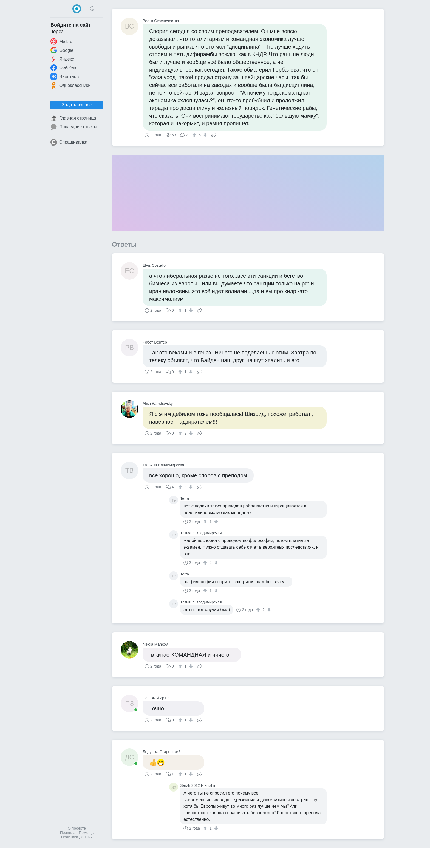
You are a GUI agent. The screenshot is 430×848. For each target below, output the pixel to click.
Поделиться (214, 134)
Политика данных (76, 837)
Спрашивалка (68, 142)
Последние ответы (73, 127)
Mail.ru (61, 41)
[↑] (194, 135)
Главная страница (73, 118)
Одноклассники (70, 85)
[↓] (204, 135)
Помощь (86, 832)
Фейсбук (63, 67)
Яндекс (62, 59)
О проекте (77, 828)
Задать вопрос (77, 105)
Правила (68, 832)
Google (61, 50)
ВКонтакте (65, 76)
